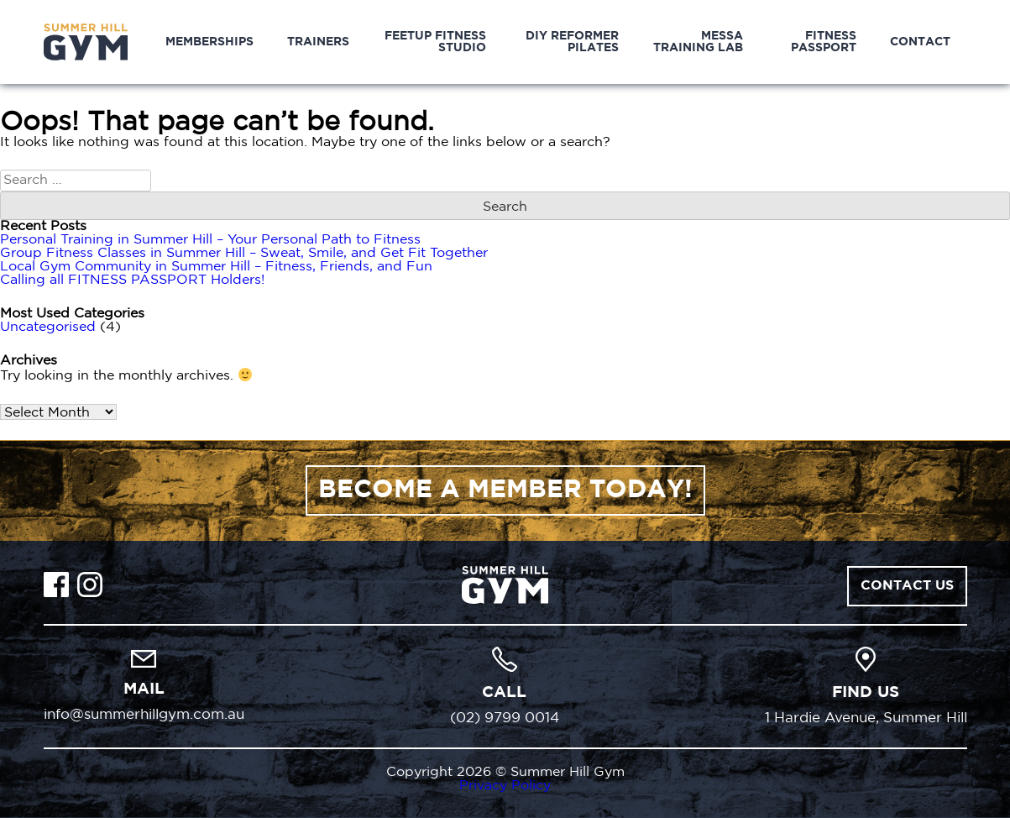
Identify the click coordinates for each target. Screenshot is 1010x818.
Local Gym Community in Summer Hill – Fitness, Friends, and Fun (216, 266)
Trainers (318, 42)
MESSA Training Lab (698, 42)
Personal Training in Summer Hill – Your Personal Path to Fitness (210, 239)
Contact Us (907, 585)
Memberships (209, 42)
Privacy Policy (505, 785)
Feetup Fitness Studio (435, 42)
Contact (920, 42)
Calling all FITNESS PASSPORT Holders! (132, 280)
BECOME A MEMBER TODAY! (505, 490)
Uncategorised (48, 327)
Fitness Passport (823, 42)
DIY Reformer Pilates (572, 42)
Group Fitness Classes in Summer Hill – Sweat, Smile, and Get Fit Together (244, 253)
